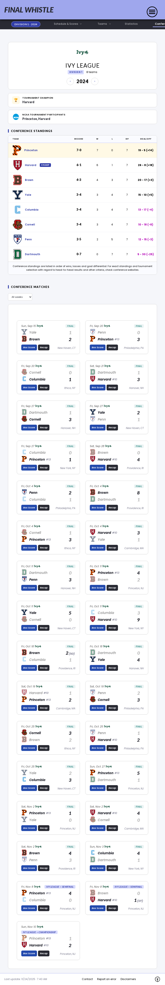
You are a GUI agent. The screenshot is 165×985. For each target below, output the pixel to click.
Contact (87, 979)
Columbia (31, 209)
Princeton (31, 150)
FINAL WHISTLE (28, 9)
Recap (43, 347)
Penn (28, 239)
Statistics (131, 24)
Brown (29, 180)
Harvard (30, 165)
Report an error (106, 979)
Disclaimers (128, 979)
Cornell (30, 224)
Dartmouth (32, 254)
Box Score (29, 347)
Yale (28, 195)
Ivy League (82, 65)
